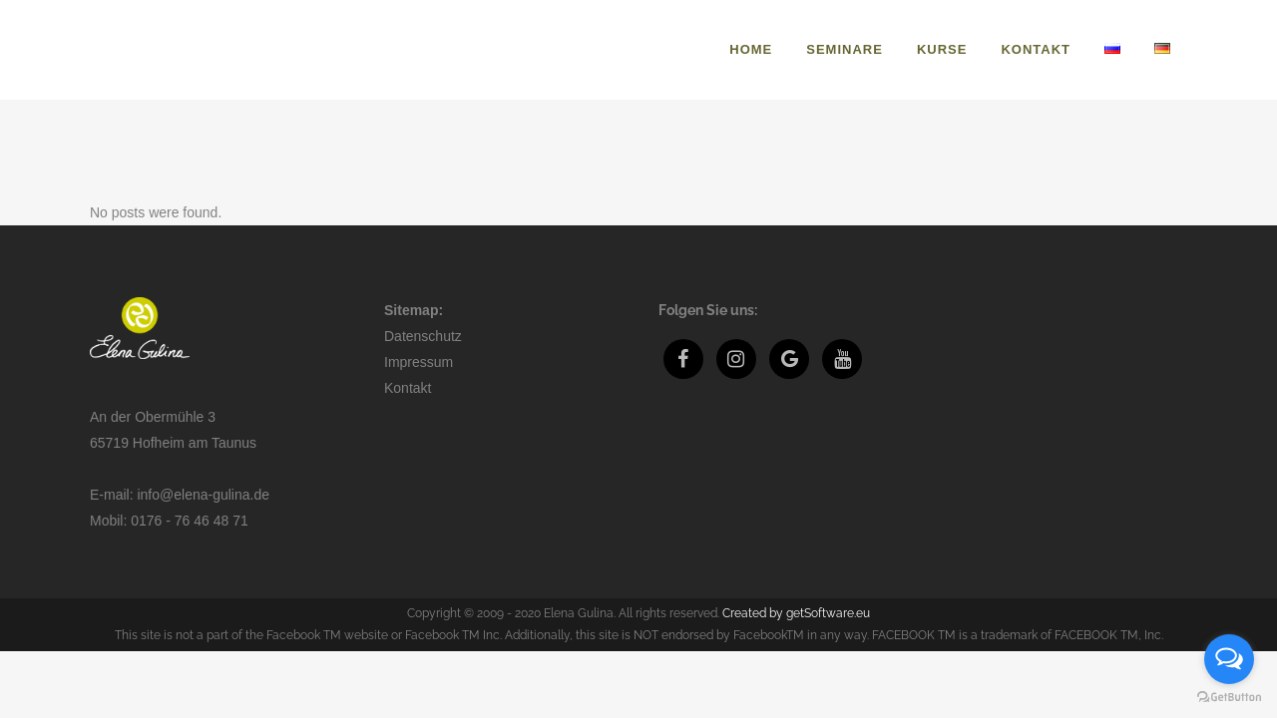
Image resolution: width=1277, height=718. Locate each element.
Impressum (418, 362)
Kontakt (407, 388)
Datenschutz (423, 336)
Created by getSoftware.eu (796, 613)
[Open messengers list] (1229, 659)
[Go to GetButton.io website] (1229, 697)
